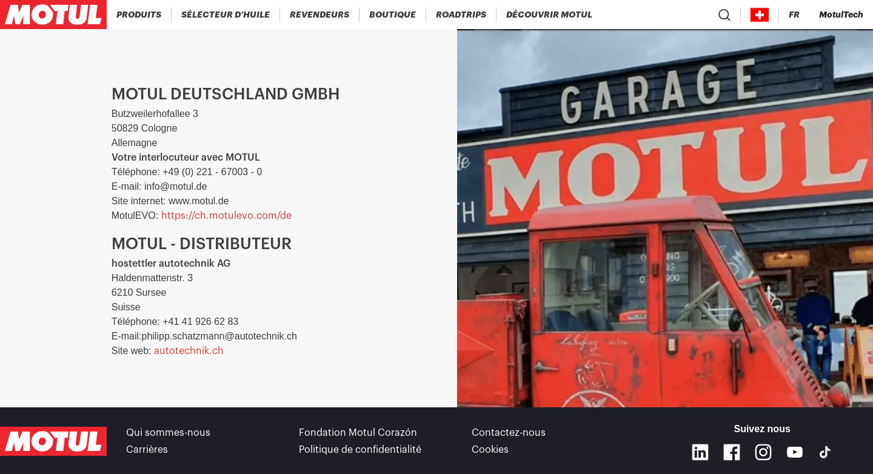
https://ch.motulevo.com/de (226, 216)
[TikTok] (825, 452)
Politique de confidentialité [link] (360, 450)
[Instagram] (763, 452)
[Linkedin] (700, 452)
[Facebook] (731, 452)
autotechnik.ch (189, 351)
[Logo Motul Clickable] (53, 14)
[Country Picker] (760, 15)
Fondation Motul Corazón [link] (358, 433)
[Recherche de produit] (724, 14)
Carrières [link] (147, 450)
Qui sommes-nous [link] (168, 433)
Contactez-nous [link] (509, 433)
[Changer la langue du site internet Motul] (794, 14)
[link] (393, 14)
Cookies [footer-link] (490, 450)
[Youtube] (794, 452)
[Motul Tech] (841, 14)
